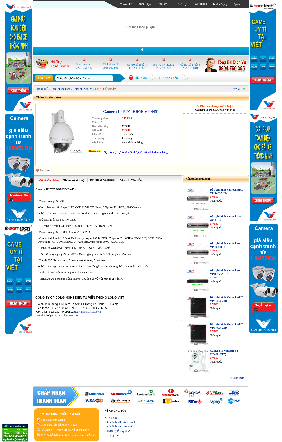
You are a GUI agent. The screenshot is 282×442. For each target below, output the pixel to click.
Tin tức (163, 4)
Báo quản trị (46, 170)
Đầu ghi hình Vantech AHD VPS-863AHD (226, 325)
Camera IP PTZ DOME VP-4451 (131, 111)
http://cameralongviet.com (87, 311)
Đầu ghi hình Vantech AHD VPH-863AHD (226, 272)
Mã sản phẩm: (100, 118)
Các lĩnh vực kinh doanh (121, 422)
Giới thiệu (145, 4)
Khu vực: (97, 134)
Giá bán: (97, 129)
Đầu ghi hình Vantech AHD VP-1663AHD (226, 191)
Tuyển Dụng (220, 4)
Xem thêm (238, 377)
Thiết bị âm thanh (60, 88)
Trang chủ (126, 4)
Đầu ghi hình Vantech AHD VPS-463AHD (226, 299)
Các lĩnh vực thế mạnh (120, 426)
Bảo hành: (98, 142)
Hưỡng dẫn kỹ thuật (119, 431)
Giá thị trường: (100, 126)
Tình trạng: (98, 138)
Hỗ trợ (182, 4)
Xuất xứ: (97, 122)
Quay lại (235, 88)
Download (201, 3)
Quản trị (238, 4)
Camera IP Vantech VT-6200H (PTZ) (224, 352)
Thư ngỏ (112, 417)
